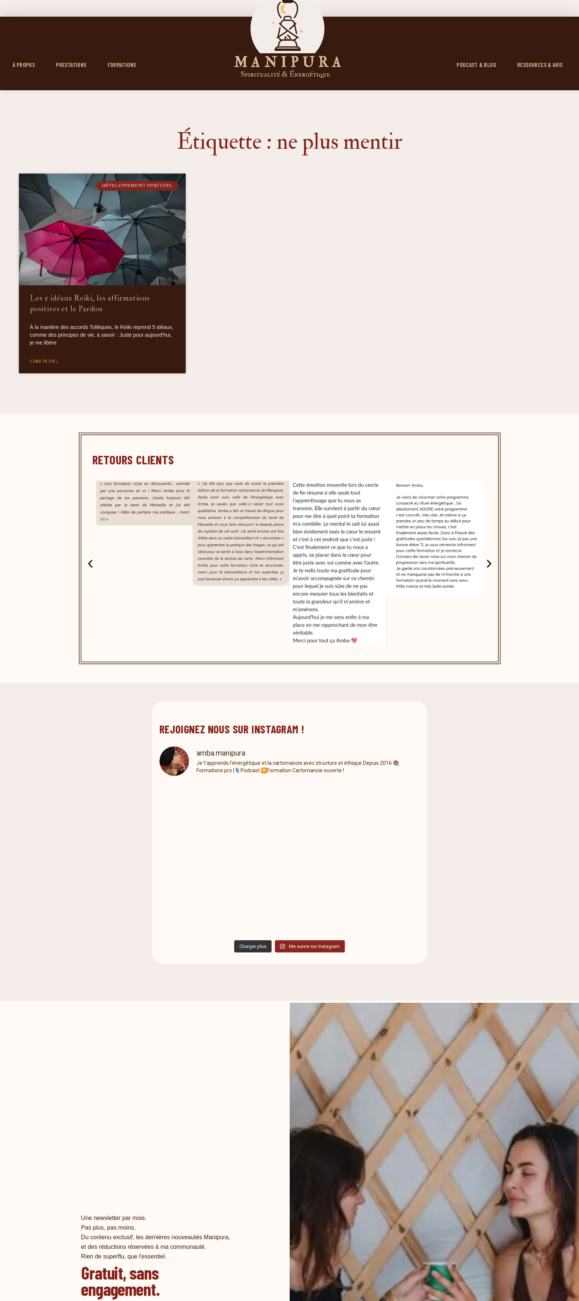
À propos (24, 64)
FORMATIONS (122, 64)
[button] (90, 563)
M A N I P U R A (287, 62)
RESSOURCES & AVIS (540, 64)
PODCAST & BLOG (476, 64)
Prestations (71, 64)
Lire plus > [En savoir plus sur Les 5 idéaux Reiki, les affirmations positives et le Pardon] (44, 361)
